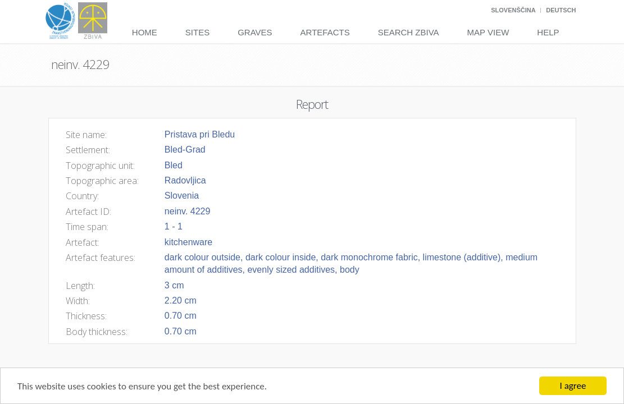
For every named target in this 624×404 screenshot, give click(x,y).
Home (144, 32)
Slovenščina (513, 10)
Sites (197, 32)
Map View (488, 32)
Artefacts (325, 32)
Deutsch (561, 10)
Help (548, 32)
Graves (255, 32)
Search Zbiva (408, 32)
